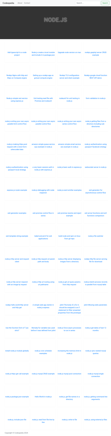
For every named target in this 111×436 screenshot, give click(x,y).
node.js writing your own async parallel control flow (43, 122)
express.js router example (17, 190)
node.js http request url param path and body (43, 260)
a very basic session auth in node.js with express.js (43, 168)
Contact (27, 3)
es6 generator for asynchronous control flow (95, 191)
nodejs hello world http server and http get (17, 306)
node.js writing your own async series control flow (69, 122)
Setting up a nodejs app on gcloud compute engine (43, 76)
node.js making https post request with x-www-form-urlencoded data (17, 147)
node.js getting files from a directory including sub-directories (95, 124)
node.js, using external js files (95, 420)
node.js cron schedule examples (43, 352)
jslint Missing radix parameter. (95, 305)
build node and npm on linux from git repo (69, 237)
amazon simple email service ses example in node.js (69, 145)
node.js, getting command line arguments (95, 398)
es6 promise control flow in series (43, 214)
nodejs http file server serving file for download (95, 260)
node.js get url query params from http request (69, 283)
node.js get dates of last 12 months (95, 329)
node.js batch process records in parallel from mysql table (95, 283)
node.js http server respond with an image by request (17, 283)
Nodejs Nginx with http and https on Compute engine (17, 76)
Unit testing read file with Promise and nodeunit (43, 99)
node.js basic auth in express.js (69, 167)
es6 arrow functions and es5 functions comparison (96, 214)
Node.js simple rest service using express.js (17, 99)
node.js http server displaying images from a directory (69, 260)
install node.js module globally (17, 351)
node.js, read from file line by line (43, 421)
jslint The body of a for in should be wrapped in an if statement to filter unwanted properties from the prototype (69, 309)
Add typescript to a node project (17, 53)
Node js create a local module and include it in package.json (43, 53)
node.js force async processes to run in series (69, 329)
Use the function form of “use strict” (17, 329)
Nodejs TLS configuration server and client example (69, 76)
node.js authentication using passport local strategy (17, 168)
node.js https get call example (17, 374)
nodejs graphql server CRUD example (95, 53)
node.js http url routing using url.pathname (43, 283)
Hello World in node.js (43, 397)
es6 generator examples (17, 213)
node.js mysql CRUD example (43, 374)
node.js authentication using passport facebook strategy (96, 145)
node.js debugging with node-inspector (43, 191)
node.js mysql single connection (96, 375)
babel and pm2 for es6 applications (43, 237)
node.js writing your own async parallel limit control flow (17, 122)
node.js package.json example (17, 397)
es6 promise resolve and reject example (69, 214)
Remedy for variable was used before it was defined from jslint (43, 329)
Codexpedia (9, 2)
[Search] (87, 3)
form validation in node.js (95, 98)
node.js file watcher (95, 236)
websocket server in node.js (95, 167)
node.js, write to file (69, 420)
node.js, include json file (17, 420)
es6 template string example (17, 236)
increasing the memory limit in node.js (69, 352)
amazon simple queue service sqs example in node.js (43, 145)
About (20, 3)
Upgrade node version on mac (69, 52)
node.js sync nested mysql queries (95, 352)
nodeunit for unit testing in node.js (69, 99)
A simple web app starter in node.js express (43, 306)
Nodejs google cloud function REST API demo (95, 76)
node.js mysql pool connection (69, 374)
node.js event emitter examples (69, 190)
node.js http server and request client (17, 260)
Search (105, 3)
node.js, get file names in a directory (69, 398)
